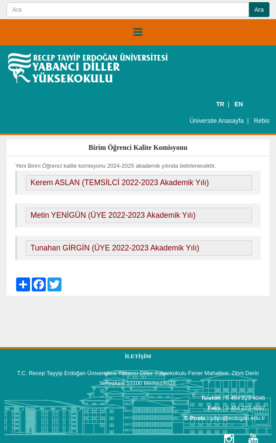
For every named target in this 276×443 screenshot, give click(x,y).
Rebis (261, 120)
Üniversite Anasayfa (217, 120)
